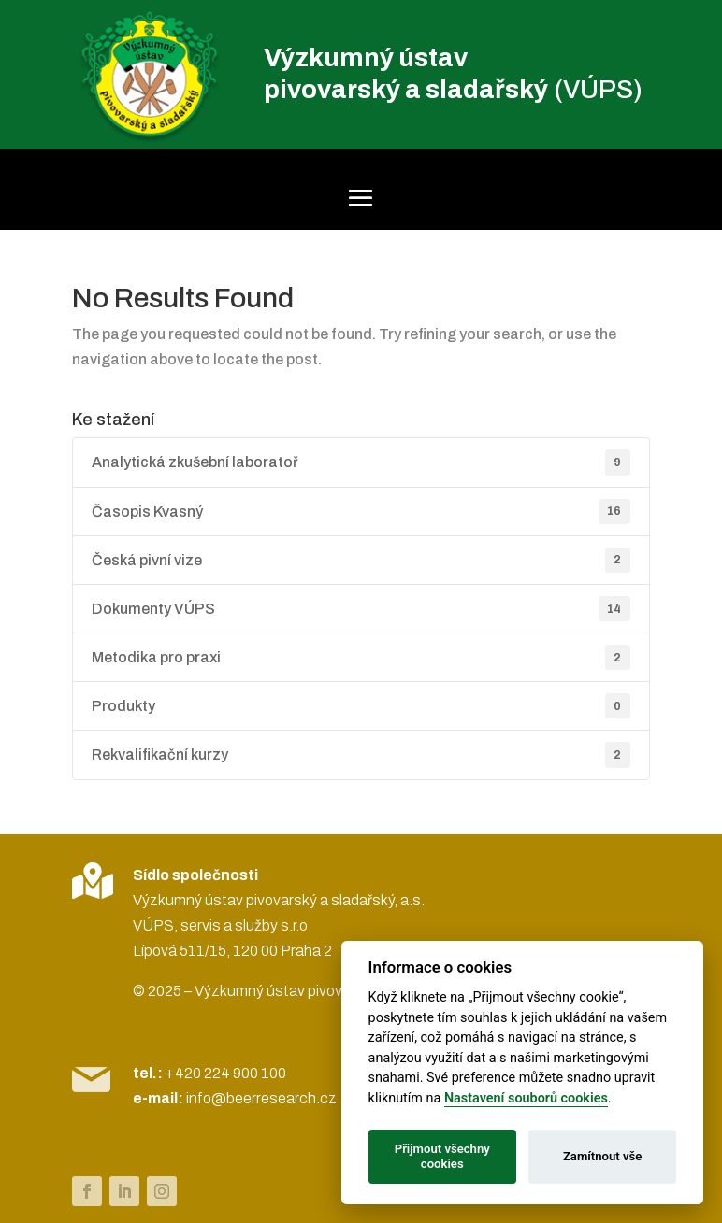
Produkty (361, 705)
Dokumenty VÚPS (361, 608)
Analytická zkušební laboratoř (361, 462)
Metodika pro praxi (361, 657)
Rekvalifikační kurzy (361, 754)
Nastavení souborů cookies (526, 1098)
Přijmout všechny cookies (442, 1156)
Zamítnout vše (602, 1156)
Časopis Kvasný (361, 511)
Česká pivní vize (361, 560)
